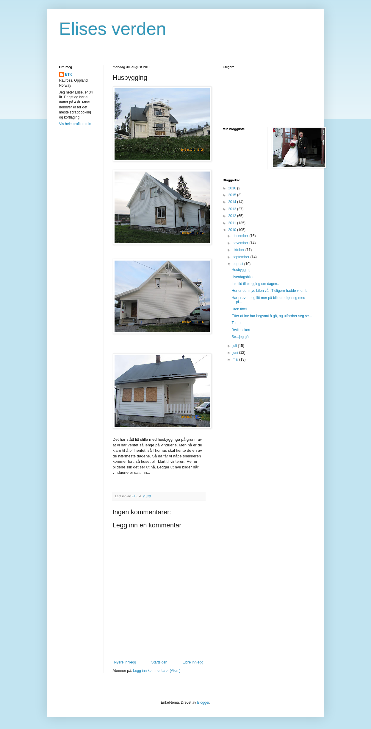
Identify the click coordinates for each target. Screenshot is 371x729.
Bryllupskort (240, 330)
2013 (232, 209)
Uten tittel (239, 309)
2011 (232, 223)
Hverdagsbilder (243, 277)
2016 (232, 188)
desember (240, 236)
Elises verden (112, 29)
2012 (232, 216)
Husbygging (240, 270)
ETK (68, 74)
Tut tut (236, 323)
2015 (232, 195)
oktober (238, 250)
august (238, 264)
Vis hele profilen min (75, 124)
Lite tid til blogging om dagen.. (255, 284)
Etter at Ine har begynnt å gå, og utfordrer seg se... (271, 316)
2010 (232, 230)
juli (235, 346)
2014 (232, 202)
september (241, 257)
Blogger (203, 702)
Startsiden (159, 662)
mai (235, 359)
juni (235, 353)
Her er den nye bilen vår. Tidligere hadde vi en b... (270, 291)
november (240, 243)
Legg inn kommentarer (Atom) (156, 671)
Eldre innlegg (192, 662)
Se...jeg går (240, 337)
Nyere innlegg (125, 662)
